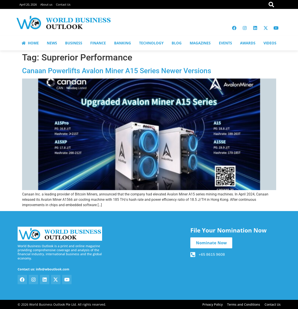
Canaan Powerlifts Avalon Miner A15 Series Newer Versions (116, 70)
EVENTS (225, 43)
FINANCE (98, 43)
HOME (30, 43)
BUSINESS (73, 43)
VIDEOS (269, 43)
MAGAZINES (200, 43)
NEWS (52, 43)
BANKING (122, 43)
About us (46, 4)
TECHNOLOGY (151, 43)
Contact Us (63, 4)
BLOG (177, 43)
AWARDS (247, 43)
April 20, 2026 (28, 4)
